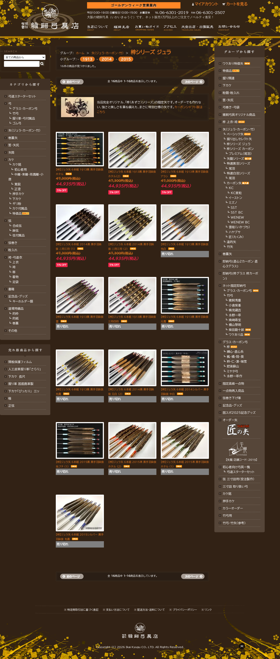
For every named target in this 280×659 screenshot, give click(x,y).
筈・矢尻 (228, 100)
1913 (87, 59)
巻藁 (15, 323)
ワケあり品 (236, 334)
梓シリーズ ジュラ (151, 52)
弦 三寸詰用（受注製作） (238, 479)
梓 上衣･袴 (230, 121)
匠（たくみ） (236, 236)
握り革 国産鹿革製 (20, 383)
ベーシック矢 (235, 134)
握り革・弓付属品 (23, 118)
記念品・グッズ (18, 296)
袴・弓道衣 (15, 257)
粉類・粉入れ (231, 92)
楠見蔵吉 (235, 310)
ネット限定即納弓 (234, 285)
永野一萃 (235, 315)
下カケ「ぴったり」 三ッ (23, 391)
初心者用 (20, 169)
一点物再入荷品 (233, 390)
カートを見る (237, 4)
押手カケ (18, 193)
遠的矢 (231, 241)
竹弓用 (227, 515)
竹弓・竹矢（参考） (234, 523)
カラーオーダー (233, 508)
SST (234, 207)
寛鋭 (17, 184)
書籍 (11, 289)
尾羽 (232, 168)
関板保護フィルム (20, 361)
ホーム (80, 53)
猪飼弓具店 (50, 18)
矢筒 (11, 152)
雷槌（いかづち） (239, 227)
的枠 (15, 313)
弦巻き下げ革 (232, 398)
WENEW (237, 217)
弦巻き (13, 242)
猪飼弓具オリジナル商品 (239, 114)
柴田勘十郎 (236, 329)
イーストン (235, 197)
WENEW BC (240, 222)
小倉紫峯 (235, 305)
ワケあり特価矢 (233, 63)
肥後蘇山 (233, 366)
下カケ (16, 198)
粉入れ (13, 250)
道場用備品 (16, 308)
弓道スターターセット (22, 96)
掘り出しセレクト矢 (239, 139)
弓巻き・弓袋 (231, 107)
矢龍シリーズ (235, 158)
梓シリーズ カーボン (240, 148)
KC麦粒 (236, 193)
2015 (126, 59)
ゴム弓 (16, 123)
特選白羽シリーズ (238, 173)
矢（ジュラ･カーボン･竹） (24, 130)
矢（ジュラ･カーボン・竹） (107, 53)
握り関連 (228, 78)
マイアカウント (206, 4)
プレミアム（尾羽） (240, 153)
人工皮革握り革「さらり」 (24, 369)
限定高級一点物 (233, 383)
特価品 (17, 213)
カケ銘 (16, 164)
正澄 (17, 189)
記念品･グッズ (232, 405)
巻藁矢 (13, 137)
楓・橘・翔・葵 (235, 356)
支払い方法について (118, 609)
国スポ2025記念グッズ (239, 412)
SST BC (237, 212)
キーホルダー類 (22, 301)
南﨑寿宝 (235, 320)
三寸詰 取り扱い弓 (235, 486)
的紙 (15, 318)
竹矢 (230, 246)
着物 (15, 276)
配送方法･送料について (151, 609)
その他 (12, 330)
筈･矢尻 (13, 145)
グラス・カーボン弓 (24, 108)
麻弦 (15, 230)
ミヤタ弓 (232, 371)
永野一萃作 (234, 376)
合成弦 (17, 225)
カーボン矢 (234, 183)
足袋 (15, 281)
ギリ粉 (16, 203)
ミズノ (233, 202)
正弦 (11, 405)
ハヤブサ (234, 232)
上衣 (15, 262)
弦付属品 (18, 235)
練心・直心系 (235, 351)
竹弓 (15, 113)
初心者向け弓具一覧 (236, 467)
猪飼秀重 (235, 300)
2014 (107, 59)
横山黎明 (235, 324)
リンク (208, 609)
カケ (11, 159)
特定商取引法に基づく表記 (82, 609)
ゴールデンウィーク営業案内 (134, 5)
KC (231, 188)
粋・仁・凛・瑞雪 (237, 361)
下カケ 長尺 (16, 376)
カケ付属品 (19, 208)
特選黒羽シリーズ (238, 163)
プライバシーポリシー (185, 609)
